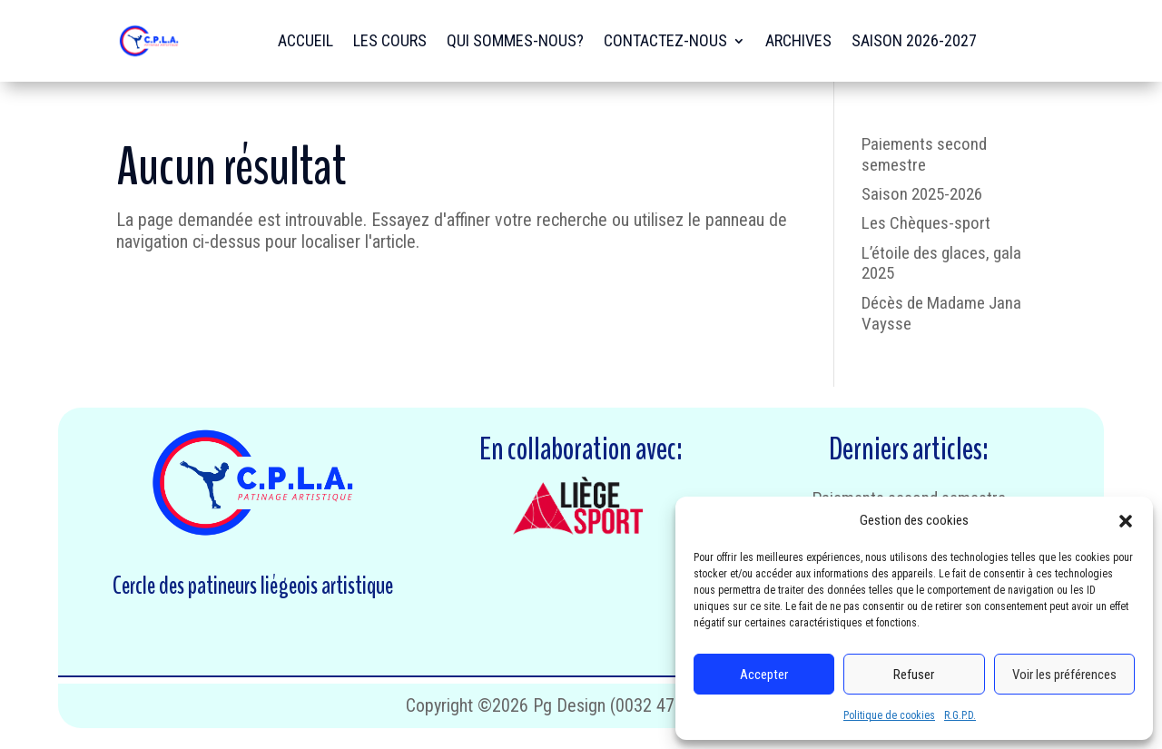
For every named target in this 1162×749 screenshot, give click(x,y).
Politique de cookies (889, 715)
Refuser (913, 674)
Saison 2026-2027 (914, 40)
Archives (798, 40)
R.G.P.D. (960, 715)
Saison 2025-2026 (922, 193)
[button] (1126, 521)
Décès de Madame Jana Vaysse (941, 313)
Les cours (390, 40)
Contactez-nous (665, 40)
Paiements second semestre (924, 154)
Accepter (764, 674)
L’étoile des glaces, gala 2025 (941, 263)
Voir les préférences (1064, 674)
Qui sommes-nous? (515, 40)
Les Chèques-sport (926, 222)
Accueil (305, 40)
